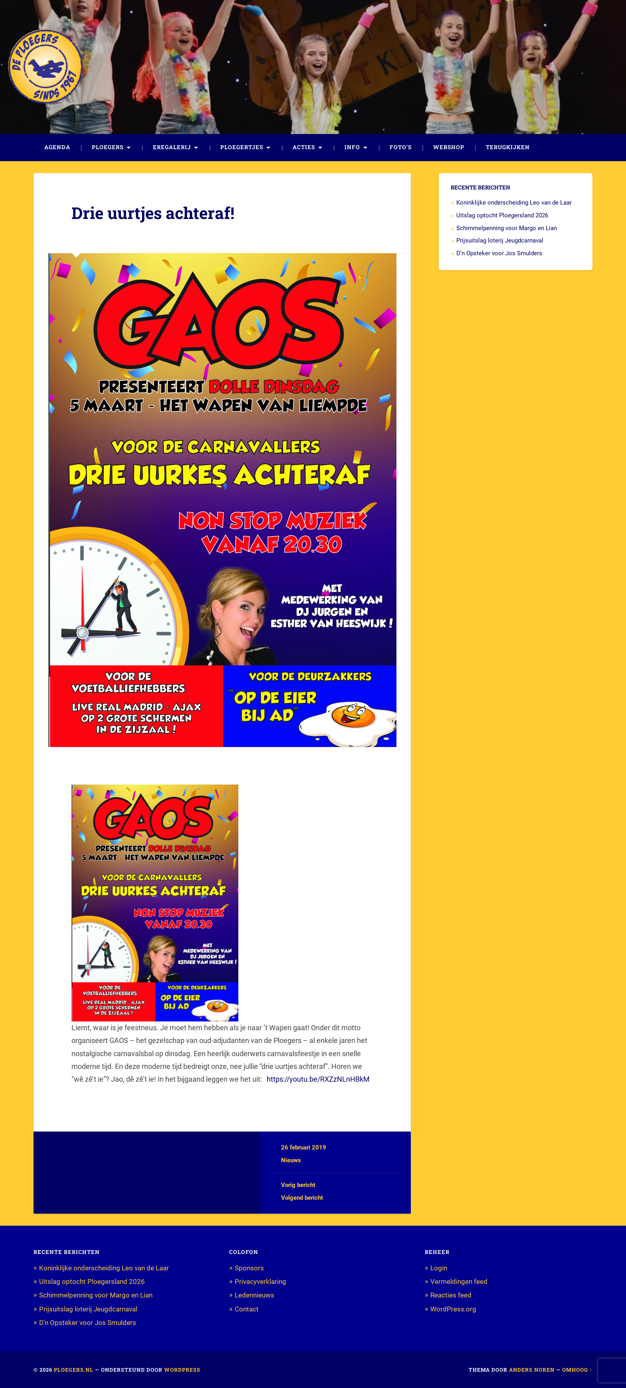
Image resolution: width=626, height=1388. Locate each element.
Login (438, 1268)
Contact (247, 1309)
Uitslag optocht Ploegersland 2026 (502, 215)
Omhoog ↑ (577, 1369)
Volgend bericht (302, 1197)
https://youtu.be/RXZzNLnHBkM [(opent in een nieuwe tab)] (318, 1079)
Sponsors (249, 1268)
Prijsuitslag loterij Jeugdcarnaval (499, 240)
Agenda (57, 147)
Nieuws (291, 1160)
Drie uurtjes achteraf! (152, 212)
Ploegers (107, 147)
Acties (304, 147)
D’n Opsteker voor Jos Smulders (499, 253)
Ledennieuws (254, 1295)
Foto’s (401, 147)
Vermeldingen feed (458, 1281)
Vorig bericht (298, 1185)
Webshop (448, 147)
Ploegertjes (241, 147)
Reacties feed (450, 1295)
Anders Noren (532, 1369)
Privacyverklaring (260, 1281)
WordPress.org (453, 1309)
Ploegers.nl (73, 1369)
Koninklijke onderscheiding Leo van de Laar (514, 202)
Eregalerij (172, 147)
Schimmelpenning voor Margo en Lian (506, 228)
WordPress (182, 1369)
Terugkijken (508, 147)
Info (352, 147)
